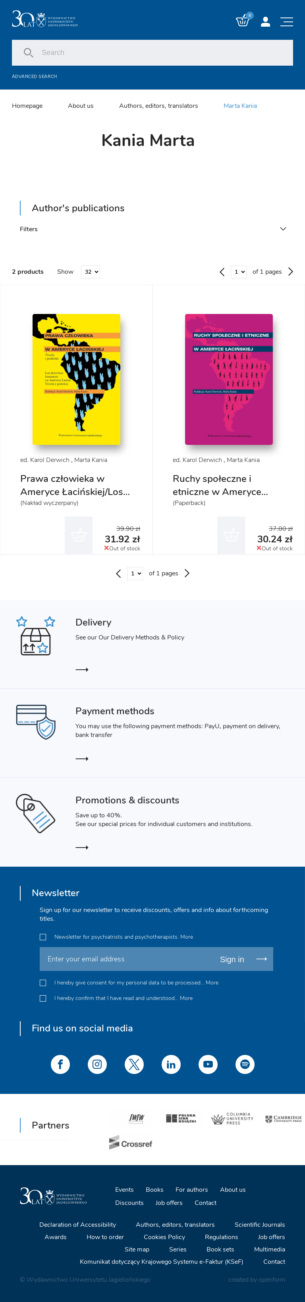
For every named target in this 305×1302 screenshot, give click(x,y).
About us (81, 105)
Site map (137, 1248)
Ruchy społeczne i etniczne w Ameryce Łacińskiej (217, 492)
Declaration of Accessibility (77, 1224)
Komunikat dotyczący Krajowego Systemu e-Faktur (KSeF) (161, 1261)
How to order (105, 1236)
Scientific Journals (260, 1224)
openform (272, 1279)
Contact (205, 1202)
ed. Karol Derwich (44, 460)
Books (155, 1189)
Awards (55, 1236)
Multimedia (269, 1248)
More (186, 936)
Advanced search (34, 77)
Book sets (220, 1248)
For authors (192, 1189)
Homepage (27, 105)
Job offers (169, 1202)
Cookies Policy (164, 1236)
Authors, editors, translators (158, 105)
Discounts (129, 1202)
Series (178, 1248)
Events (124, 1189)
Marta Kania (240, 105)
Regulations (221, 1236)
